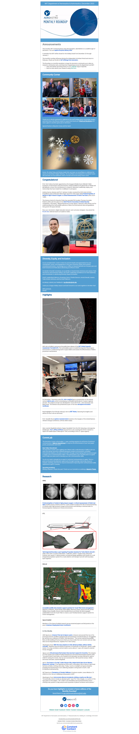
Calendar (74, 66)
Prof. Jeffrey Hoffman (56, 430)
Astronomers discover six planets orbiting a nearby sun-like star (72, 677)
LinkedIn (87, 710)
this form (73, 68)
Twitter (68, 710)
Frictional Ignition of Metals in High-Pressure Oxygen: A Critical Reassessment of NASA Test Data (68, 194)
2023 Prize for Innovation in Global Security (76, 202)
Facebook (62, 710)
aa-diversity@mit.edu (70, 282)
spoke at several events (61, 419)
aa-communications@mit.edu (74, 693)
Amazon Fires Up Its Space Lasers (62, 635)
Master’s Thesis (91, 469)
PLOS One (45, 211)
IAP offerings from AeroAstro (69, 60)
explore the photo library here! (63, 50)
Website (51, 710)
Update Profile (61, 721)
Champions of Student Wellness (61, 672)
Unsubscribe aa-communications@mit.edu (69, 719)
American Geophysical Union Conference (58, 625)
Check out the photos (85, 121)
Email (56, 710)
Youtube (73, 710)
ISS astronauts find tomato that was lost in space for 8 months (69, 653)
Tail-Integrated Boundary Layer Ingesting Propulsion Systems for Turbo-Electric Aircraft (68, 552)
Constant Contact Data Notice (73, 721)
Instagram (80, 710)
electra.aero (50, 401)
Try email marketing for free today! (69, 731)
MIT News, (73, 412)
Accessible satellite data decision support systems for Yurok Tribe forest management (67, 608)
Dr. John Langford (66, 399)
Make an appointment (59, 443)
